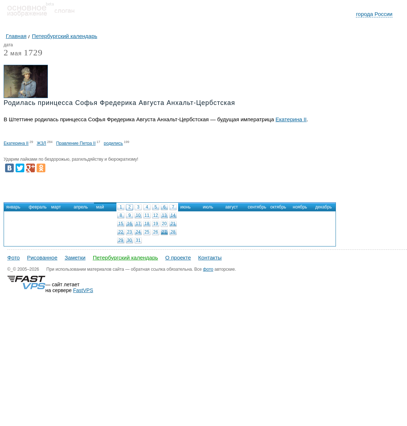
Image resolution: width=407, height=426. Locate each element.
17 (138, 223)
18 (146, 223)
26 (155, 232)
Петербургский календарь (125, 257)
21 (172, 223)
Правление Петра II (76, 143)
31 (138, 240)
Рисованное (42, 257)
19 (155, 223)
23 (129, 232)
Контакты (210, 257)
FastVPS (83, 290)
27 (164, 232)
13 (164, 215)
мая (13, 53)
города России (374, 14)
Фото (13, 257)
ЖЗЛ (41, 143)
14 (172, 215)
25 (146, 232)
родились (113, 143)
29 (120, 240)
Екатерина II (291, 119)
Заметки (75, 257)
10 (138, 215)
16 (129, 223)
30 (129, 240)
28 (172, 232)
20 (164, 223)
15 (120, 223)
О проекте (178, 257)
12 (155, 215)
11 (146, 215)
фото (208, 269)
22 (120, 232)
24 (138, 232)
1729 (33, 52)
